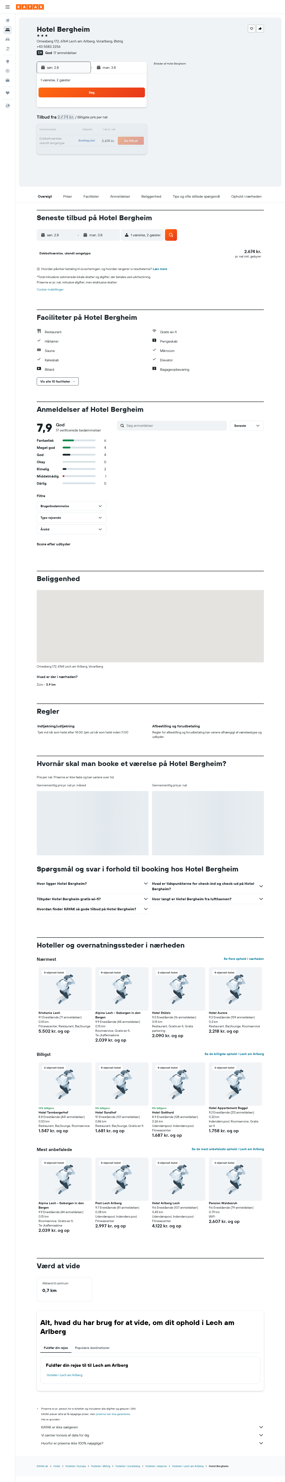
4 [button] (82, 119)
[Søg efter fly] (7, 20)
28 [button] (114, 152)
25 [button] (82, 152)
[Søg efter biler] (7, 39)
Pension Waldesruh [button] (223, 1209)
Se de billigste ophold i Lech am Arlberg (234, 1060)
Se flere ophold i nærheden (244, 965)
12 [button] (92, 130)
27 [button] (103, 152)
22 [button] (124, 141)
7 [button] (114, 119)
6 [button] (103, 119)
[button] (7, 7)
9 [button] (135, 119)
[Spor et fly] (7, 70)
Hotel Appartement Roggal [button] (228, 1114)
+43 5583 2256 (49, 46)
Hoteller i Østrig (100, 1472)
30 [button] (135, 152)
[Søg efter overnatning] (7, 29)
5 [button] (93, 119)
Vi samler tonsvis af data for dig (152, 1441)
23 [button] (135, 141)
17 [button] (71, 141)
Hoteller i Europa (75, 1472)
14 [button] (114, 130)
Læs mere (160, 275)
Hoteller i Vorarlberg (128, 1472)
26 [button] (92, 152)
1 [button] (124, 109)
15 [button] (124, 130)
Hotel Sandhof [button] (105, 1119)
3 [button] (71, 119)
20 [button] (103, 141)
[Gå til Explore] (7, 61)
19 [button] (92, 141)
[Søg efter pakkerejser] (7, 48)
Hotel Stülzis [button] (161, 1019)
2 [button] (135, 109)
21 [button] (114, 141)
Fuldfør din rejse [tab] (56, 1354)
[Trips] (7, 92)
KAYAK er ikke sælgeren (152, 1433)
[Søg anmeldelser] (175, 432)
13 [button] (103, 130)
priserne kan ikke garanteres (113, 1420)
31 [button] (71, 162)
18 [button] (81, 141)
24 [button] (71, 152)
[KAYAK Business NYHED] (7, 80)
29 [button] (124, 152)
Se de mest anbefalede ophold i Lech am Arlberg (228, 1155)
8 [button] (125, 119)
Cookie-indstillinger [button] (50, 296)
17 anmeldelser (65, 52)
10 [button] (71, 130)
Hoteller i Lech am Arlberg (64, 1381)
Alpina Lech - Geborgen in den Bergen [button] (117, 1021)
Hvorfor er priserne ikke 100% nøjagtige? (152, 1449)
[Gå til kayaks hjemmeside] (30, 7)
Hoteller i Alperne (156, 1472)
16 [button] (135, 130)
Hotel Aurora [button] (218, 1019)
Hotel (56, 1472)
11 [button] (81, 130)
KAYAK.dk (42, 1472)
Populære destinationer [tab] (92, 1354)
